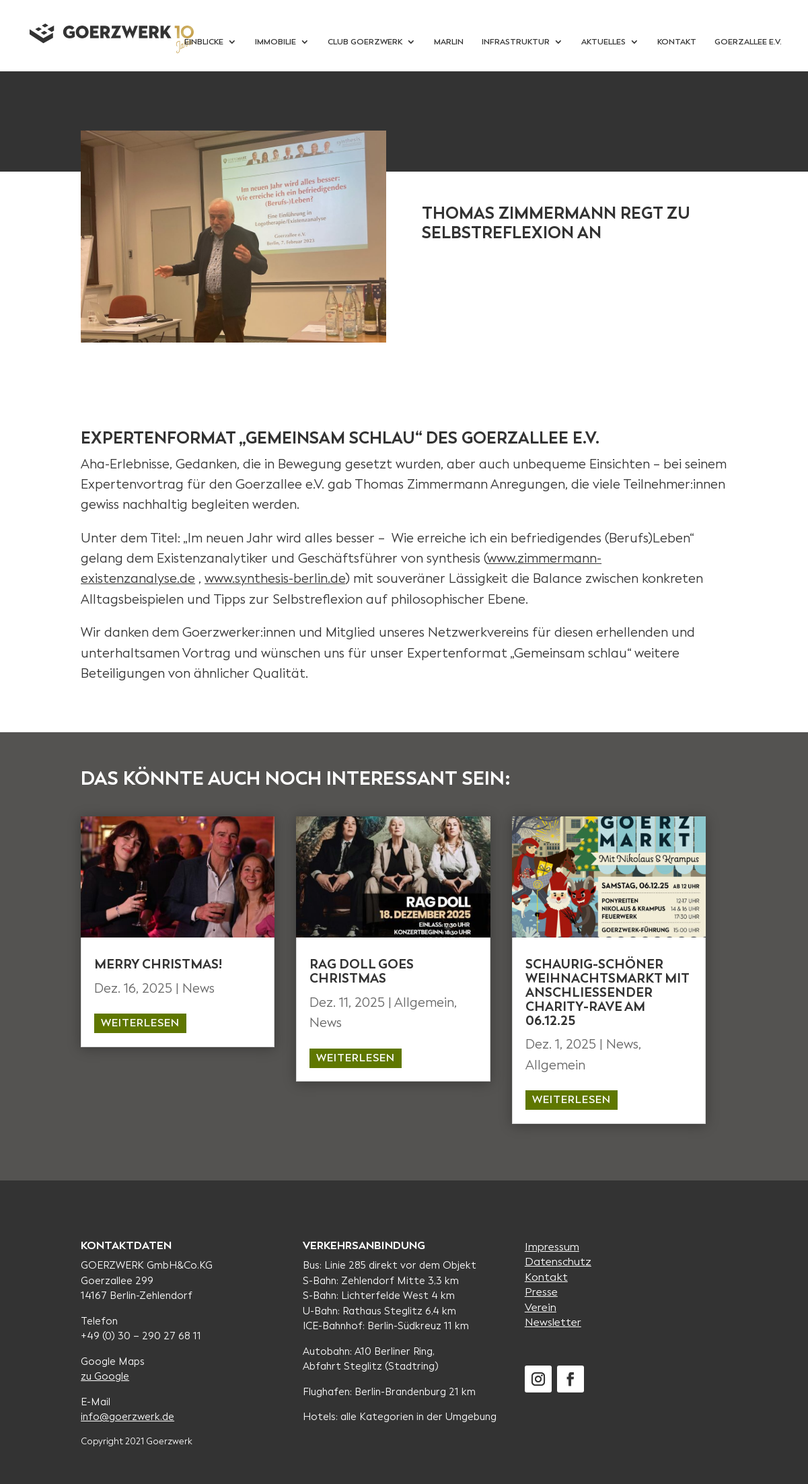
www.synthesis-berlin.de (275, 578)
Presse (541, 1292)
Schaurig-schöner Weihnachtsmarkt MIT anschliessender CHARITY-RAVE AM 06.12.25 (607, 992)
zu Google (105, 1376)
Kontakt (546, 1277)
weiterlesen (140, 1023)
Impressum (552, 1247)
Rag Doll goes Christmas (361, 971)
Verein (540, 1307)
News (198, 988)
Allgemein (424, 1002)
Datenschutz (558, 1262)
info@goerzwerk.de (127, 1416)
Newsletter (553, 1322)
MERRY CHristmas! (158, 964)
